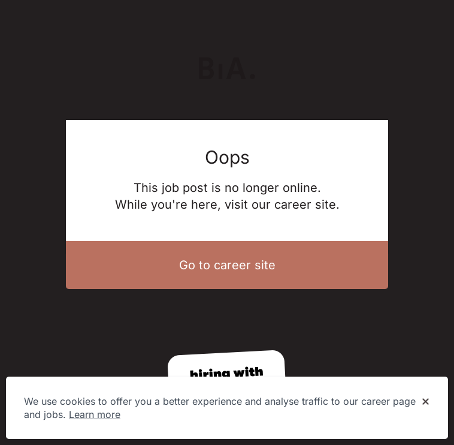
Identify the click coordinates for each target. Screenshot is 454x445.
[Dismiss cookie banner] (425, 402)
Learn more (94, 414)
